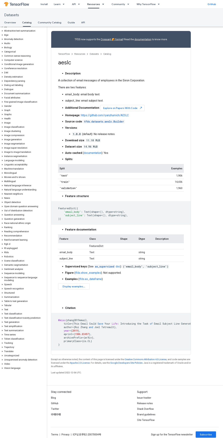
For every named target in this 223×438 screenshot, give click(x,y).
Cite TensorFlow (146, 420)
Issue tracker (144, 397)
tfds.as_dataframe (90, 279)
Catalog (107, 54)
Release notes (145, 403)
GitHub (211, 4)
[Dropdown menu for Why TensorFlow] (160, 4)
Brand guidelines (146, 414)
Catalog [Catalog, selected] (27, 22)
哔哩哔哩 (56, 414)
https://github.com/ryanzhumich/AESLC (105, 115)
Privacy (65, 434)
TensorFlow (64, 54)
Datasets (11, 15)
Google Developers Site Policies (126, 363)
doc (107, 266)
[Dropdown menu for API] (80, 4)
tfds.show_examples (88, 272)
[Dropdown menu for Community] (129, 4)
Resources (79, 54)
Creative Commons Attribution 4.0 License (146, 359)
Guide (71, 22)
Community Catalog (49, 22)
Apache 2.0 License (80, 363)
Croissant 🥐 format (112, 39)
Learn (57, 4)
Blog (53, 397)
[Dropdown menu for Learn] (64, 4)
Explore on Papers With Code (123, 108)
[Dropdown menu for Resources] (104, 4)
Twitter (55, 409)
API (74, 4)
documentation (142, 39)
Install (44, 4)
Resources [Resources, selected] (93, 4)
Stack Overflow (145, 409)
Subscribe (206, 434)
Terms (54, 434)
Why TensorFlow (146, 4)
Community (118, 4)
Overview (10, 22)
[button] (22, 27)
